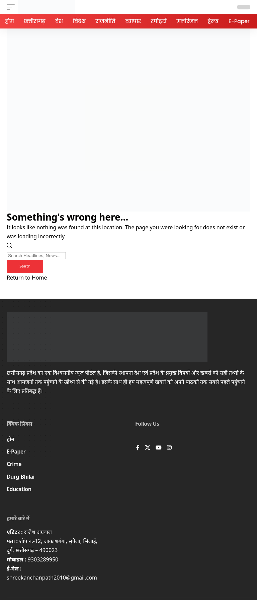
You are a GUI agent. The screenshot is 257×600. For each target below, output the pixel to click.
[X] (147, 448)
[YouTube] (159, 448)
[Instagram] (169, 448)
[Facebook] (138, 448)
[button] (12, 7)
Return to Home (27, 277)
